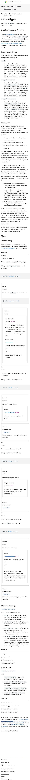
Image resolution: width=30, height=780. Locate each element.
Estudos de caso (5, 774)
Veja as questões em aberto (7, 765)
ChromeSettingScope (10, 412)
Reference (7, 9)
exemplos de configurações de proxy (11, 43)
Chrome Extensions (14, 6)
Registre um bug (5, 762)
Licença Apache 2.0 (19, 722)
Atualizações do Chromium (7, 771)
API (15, 9)
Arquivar (3, 776)
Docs (3, 6)
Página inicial (4, 14)
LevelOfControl (9, 342)
